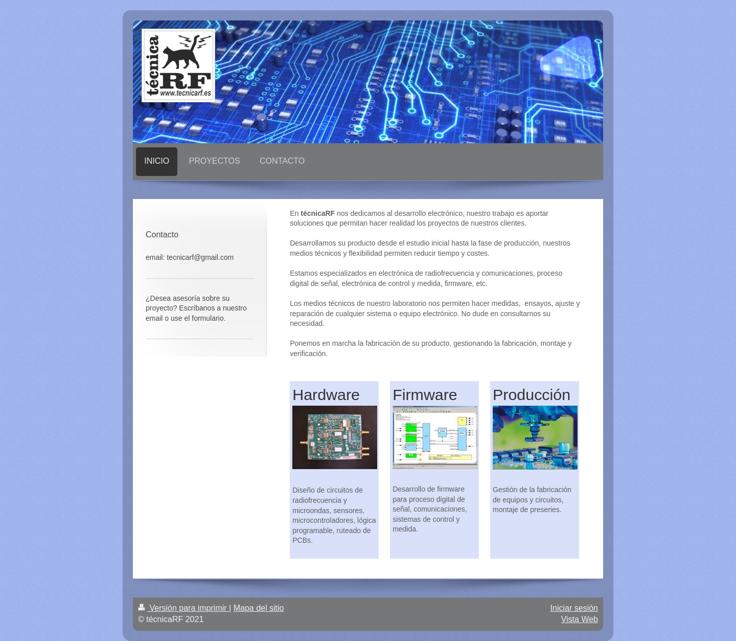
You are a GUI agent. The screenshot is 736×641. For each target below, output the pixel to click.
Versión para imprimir (183, 608)
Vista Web (579, 619)
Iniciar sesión (574, 608)
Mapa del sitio (259, 608)
